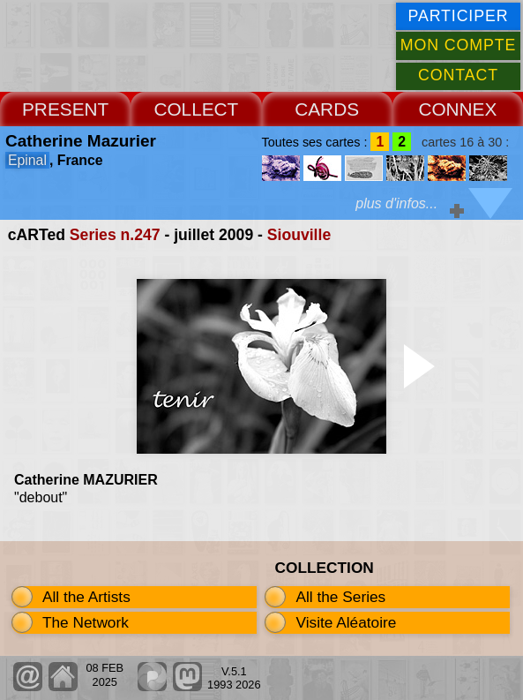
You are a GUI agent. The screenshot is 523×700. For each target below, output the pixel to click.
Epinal (27, 160)
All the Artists (86, 597)
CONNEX (457, 109)
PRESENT (65, 109)
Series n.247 (115, 235)
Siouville (299, 235)
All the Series (340, 597)
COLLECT (195, 109)
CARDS (327, 109)
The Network (85, 622)
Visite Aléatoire (345, 622)
